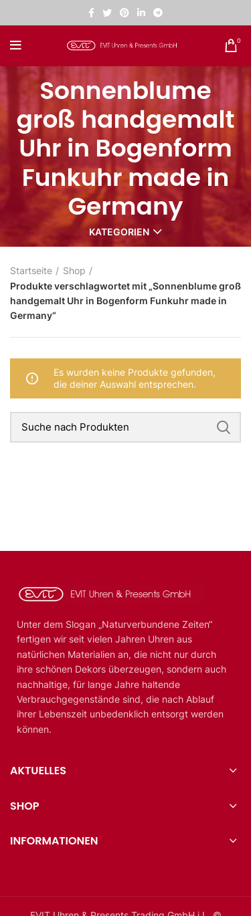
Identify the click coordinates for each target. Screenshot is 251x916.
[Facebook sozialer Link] (91, 12)
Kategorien (119, 232)
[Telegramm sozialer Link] (158, 12)
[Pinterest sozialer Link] (124, 12)
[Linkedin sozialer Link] (141, 12)
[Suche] (125, 427)
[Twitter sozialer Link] (107, 12)
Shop (74, 270)
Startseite (31, 270)
